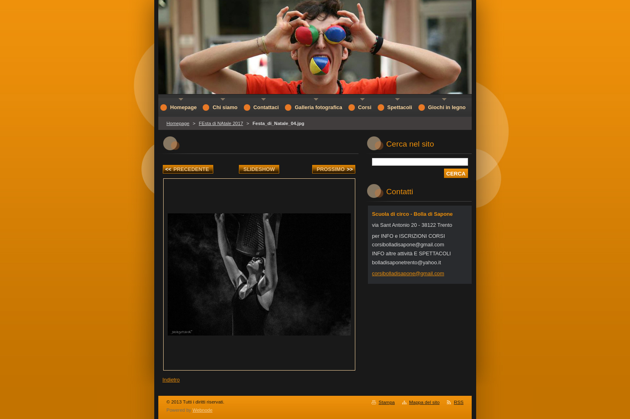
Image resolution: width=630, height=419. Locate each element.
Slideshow (259, 169)
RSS (459, 402)
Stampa (386, 402)
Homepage (177, 123)
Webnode (202, 410)
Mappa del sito (424, 402)
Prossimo (335, 169)
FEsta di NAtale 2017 (221, 123)
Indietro (171, 380)
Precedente (187, 169)
